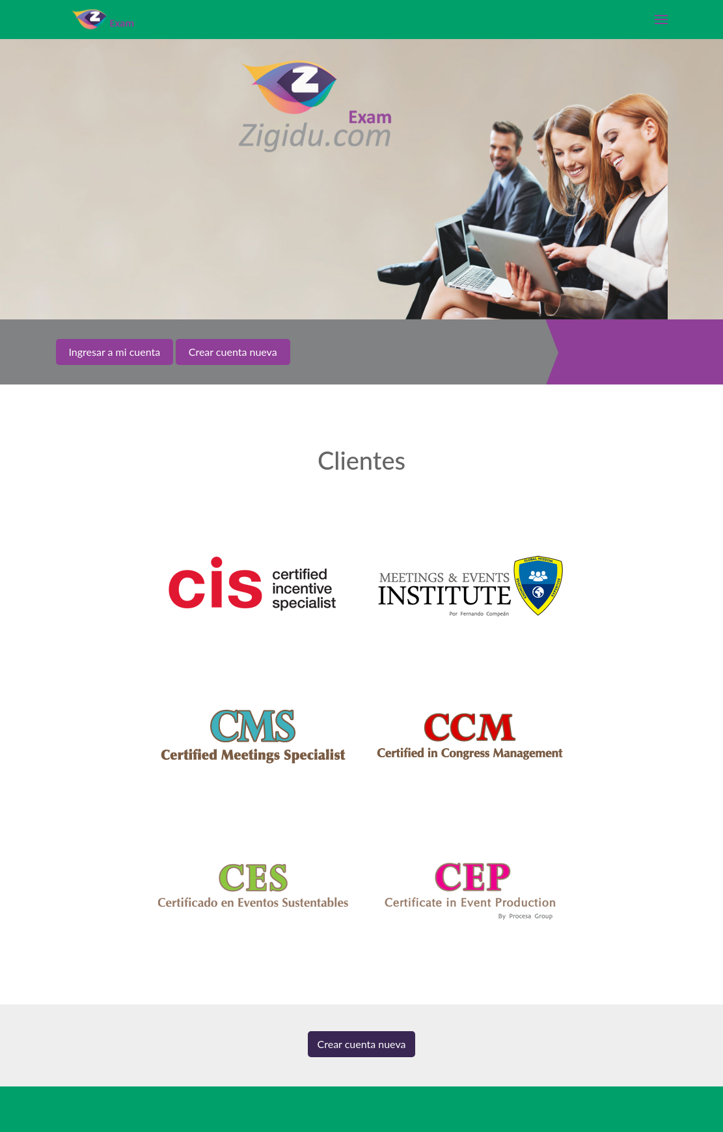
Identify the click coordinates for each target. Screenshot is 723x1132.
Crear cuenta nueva (362, 1044)
